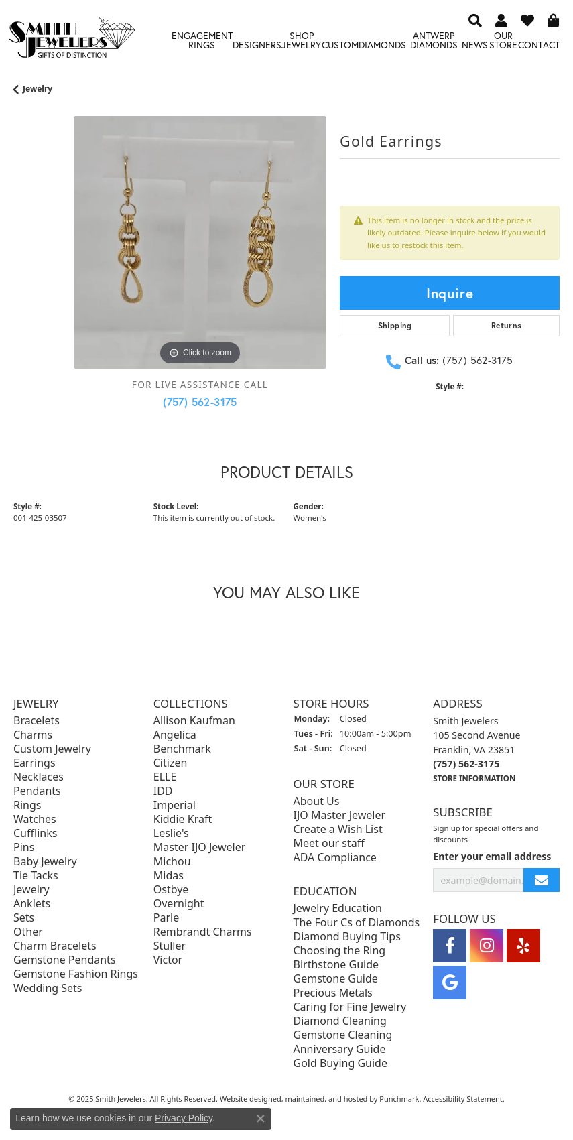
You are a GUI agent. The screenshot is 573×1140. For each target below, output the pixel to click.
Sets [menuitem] (23, 918)
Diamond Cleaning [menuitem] (340, 1021)
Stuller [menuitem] (169, 946)
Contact (539, 44)
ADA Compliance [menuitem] (335, 857)
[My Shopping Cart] (554, 20)
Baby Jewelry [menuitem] (45, 861)
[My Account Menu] (501, 20)
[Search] (475, 20)
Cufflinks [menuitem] (35, 833)
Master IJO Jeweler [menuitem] (199, 847)
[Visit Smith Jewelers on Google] (449, 983)
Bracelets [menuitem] (36, 721)
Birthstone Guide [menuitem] (336, 965)
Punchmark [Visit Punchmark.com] (399, 1099)
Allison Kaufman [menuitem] (194, 721)
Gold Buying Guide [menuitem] (340, 1063)
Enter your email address (492, 856)
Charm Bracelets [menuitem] (55, 946)
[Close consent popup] (261, 1119)
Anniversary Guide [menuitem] (340, 1049)
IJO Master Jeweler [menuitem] (340, 815)
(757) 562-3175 (200, 402)
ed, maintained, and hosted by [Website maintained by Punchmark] (326, 1099)
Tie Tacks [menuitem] (35, 876)
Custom (340, 44)
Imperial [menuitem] (174, 805)
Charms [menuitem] (32, 735)
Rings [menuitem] (27, 805)
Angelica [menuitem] (174, 735)
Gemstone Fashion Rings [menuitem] (75, 974)
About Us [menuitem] (317, 801)
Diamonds (382, 44)
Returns (506, 325)
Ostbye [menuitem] (171, 890)
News (475, 44)
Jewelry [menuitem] (31, 890)
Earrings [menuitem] (34, 763)
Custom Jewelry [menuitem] (52, 749)
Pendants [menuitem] (37, 791)
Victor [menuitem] (167, 960)
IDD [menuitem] (163, 791)
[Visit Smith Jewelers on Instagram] (486, 946)
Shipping (395, 325)
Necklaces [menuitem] (38, 777)
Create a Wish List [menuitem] (338, 829)
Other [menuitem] (28, 932)
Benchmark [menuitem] (182, 749)
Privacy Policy (183, 1118)
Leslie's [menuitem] (171, 833)
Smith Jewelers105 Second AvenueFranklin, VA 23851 (476, 750)
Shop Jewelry (301, 40)
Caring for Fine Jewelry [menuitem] (350, 1007)
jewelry (37, 88)
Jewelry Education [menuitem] (338, 908)
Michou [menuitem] (172, 861)
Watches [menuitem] (34, 819)
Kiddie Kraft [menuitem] (182, 819)
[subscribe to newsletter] (541, 880)
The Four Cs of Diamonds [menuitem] (357, 922)
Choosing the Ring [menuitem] (340, 951)
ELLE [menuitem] (165, 777)
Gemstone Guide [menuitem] (336, 979)
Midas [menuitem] (168, 876)
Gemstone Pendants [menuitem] (64, 960)
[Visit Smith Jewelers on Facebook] (449, 946)
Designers (257, 44)
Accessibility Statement (463, 1099)
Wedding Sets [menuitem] (47, 988)
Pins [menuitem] (23, 847)
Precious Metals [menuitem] (333, 993)
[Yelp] (523, 946)
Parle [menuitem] (166, 918)
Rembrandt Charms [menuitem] (202, 932)
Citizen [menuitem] (170, 763)
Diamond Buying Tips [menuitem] (347, 937)
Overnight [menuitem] (178, 904)
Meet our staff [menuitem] (329, 843)
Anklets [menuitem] (31, 904)
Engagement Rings (202, 40)
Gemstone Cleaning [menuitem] (343, 1035)
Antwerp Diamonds (434, 40)
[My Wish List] (527, 20)
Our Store (503, 40)
